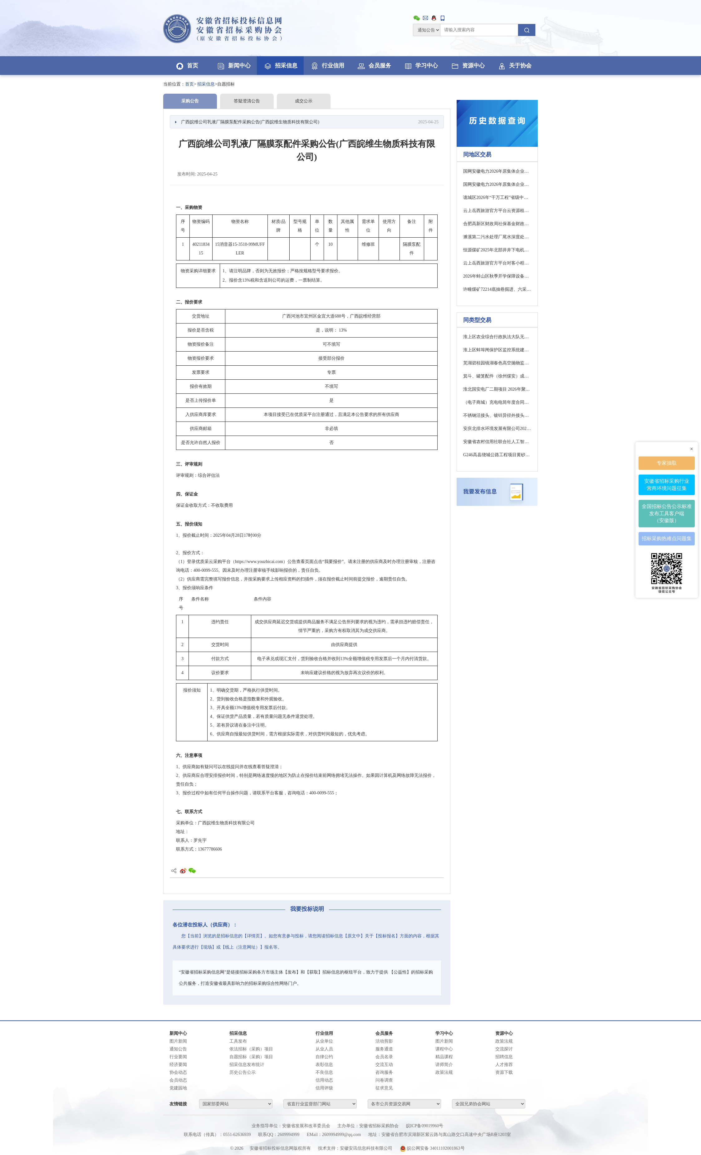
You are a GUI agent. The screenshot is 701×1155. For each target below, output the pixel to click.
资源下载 (504, 1072)
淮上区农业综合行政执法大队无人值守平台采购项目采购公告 (497, 336)
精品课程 (444, 1056)
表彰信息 (324, 1064)
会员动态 (178, 1080)
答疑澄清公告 (247, 101)
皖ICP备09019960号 (425, 1125)
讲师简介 (444, 1064)
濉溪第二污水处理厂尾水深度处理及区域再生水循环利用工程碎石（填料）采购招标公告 (497, 236)
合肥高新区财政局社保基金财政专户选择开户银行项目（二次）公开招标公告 (497, 223)
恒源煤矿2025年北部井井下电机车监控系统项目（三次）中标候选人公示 (497, 250)
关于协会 (514, 65)
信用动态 (324, 1080)
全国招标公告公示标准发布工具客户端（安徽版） (667, 513)
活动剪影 (384, 1041)
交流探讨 (504, 1049)
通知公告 (178, 1049)
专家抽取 (667, 462)
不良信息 (324, 1072)
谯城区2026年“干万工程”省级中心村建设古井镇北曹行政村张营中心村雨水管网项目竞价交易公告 (497, 197)
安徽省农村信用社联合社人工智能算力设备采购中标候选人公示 (497, 441)
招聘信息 (504, 1056)
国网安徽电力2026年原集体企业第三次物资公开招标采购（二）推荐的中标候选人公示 (497, 184)
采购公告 (190, 101)
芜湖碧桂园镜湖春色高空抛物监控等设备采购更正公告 (497, 363)
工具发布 (238, 1041)
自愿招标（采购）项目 (251, 1056)
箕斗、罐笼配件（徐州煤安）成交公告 (497, 376)
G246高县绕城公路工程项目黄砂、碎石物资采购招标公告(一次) (497, 454)
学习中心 (421, 65)
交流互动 (384, 1064)
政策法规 (444, 1072)
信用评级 (324, 1088)
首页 (186, 65)
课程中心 (444, 1049)
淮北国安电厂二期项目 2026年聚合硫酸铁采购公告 (497, 389)
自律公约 (324, 1056)
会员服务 (374, 65)
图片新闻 (178, 1041)
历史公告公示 (242, 1072)
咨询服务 (384, 1072)
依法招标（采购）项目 (251, 1049)
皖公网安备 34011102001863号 (432, 1148)
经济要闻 (178, 1064)
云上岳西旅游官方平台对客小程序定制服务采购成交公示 (497, 263)
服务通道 (384, 1049)
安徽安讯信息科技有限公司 (366, 1148)
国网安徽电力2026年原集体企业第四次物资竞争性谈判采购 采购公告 (497, 171)
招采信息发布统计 (246, 1064)
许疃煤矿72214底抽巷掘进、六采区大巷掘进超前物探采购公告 (497, 289)
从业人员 (324, 1049)
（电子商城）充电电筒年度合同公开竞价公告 (497, 402)
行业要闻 (178, 1056)
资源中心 (467, 65)
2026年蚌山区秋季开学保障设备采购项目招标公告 (497, 276)
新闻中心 (233, 65)
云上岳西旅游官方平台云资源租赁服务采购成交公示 (497, 210)
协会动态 (178, 1072)
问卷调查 (384, 1080)
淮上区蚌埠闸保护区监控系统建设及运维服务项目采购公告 (497, 350)
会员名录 (384, 1056)
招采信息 (280, 65)
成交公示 (303, 101)
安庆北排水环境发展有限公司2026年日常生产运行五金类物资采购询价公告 (497, 428)
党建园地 (178, 1088)
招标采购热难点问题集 (667, 538)
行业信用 (327, 65)
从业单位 (324, 1041)
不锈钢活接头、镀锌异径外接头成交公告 (497, 415)
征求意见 (384, 1088)
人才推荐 (504, 1064)
